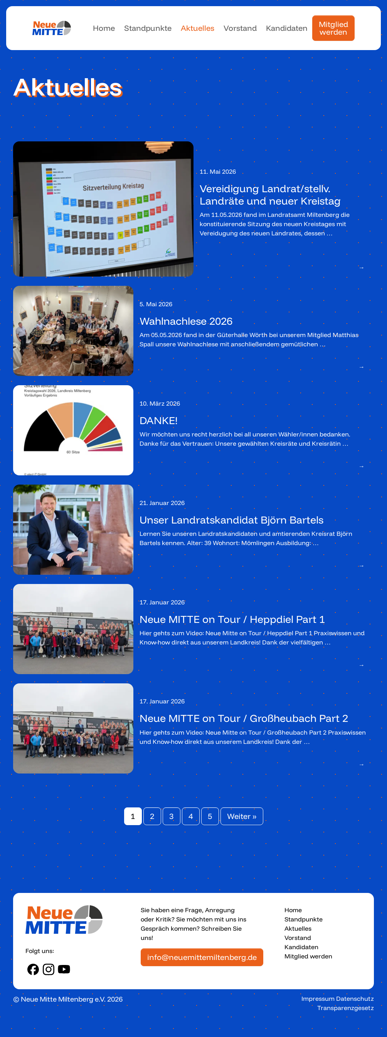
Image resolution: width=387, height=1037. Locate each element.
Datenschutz (355, 998)
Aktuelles (197, 28)
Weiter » (242, 816)
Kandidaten (287, 28)
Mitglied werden (333, 28)
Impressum (318, 998)
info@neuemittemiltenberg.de (202, 957)
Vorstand (240, 28)
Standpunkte (148, 28)
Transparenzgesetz (345, 1008)
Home (104, 28)
